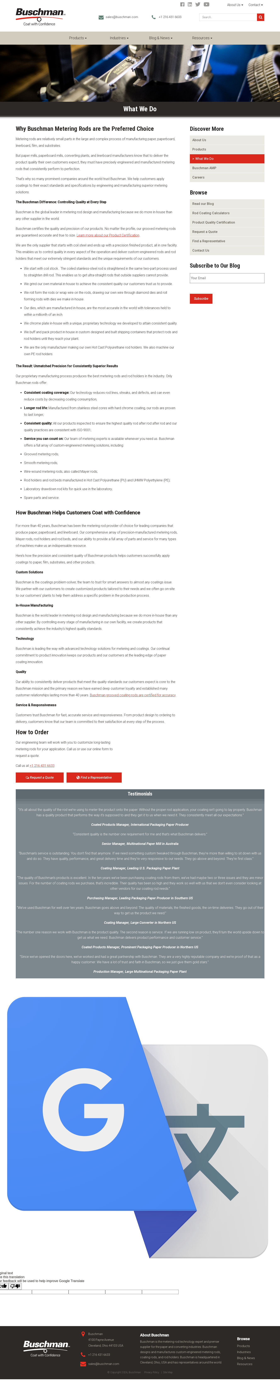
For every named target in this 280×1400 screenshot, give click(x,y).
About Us (233, 5)
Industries (118, 38)
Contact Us (200, 250)
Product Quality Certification (213, 222)
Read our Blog (203, 204)
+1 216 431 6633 (170, 17)
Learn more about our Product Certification (108, 235)
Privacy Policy (151, 1372)
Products (76, 38)
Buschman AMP (204, 168)
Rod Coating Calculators (211, 213)
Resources (201, 38)
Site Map (168, 1372)
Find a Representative (94, 778)
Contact (254, 5)
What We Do (204, 159)
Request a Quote (40, 778)
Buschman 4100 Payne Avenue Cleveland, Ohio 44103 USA (105, 1339)
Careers (198, 177)
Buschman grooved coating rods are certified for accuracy (133, 695)
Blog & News (159, 38)
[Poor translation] (15, 1286)
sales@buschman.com (122, 17)
